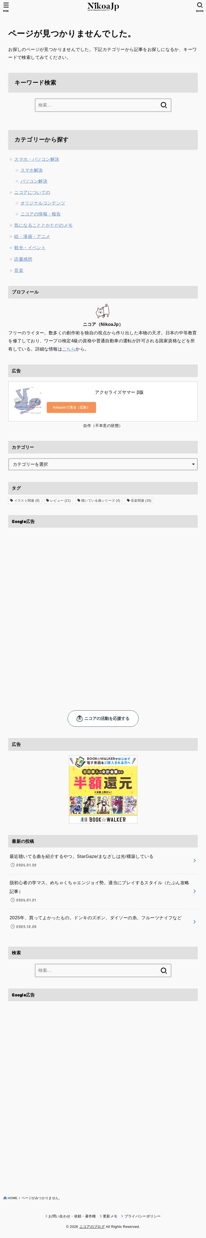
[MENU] (6, 7)
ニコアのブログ (92, 1227)
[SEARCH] (200, 7)
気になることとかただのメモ (43, 225)
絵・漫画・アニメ (32, 236)
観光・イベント (30, 247)
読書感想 (23, 259)
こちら (69, 348)
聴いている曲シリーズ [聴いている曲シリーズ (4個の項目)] (100, 500)
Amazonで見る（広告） (71, 407)
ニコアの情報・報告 (41, 213)
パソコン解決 (34, 181)
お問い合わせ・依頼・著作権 (72, 1216)
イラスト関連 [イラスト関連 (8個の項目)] (27, 500)
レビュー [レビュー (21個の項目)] (60, 500)
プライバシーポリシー (142, 1216)
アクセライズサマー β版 (119, 392)
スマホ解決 (32, 170)
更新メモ (110, 1216)
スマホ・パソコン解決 (36, 159)
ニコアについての (32, 192)
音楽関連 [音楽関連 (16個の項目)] (141, 500)
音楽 (18, 270)
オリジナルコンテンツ (43, 202)
